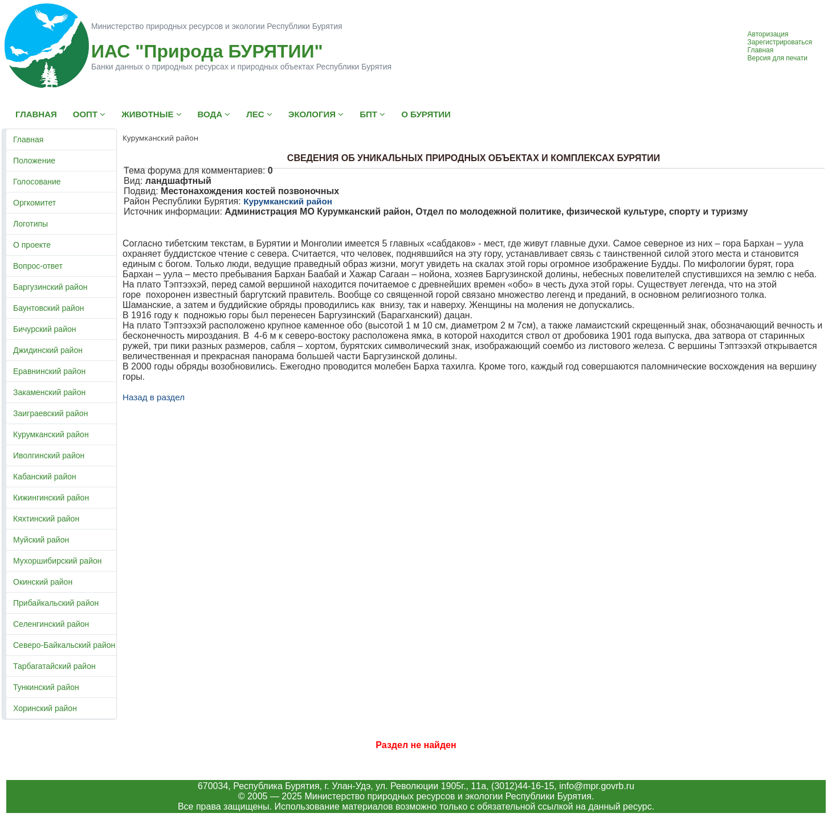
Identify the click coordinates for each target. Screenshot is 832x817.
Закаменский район (49, 392)
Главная (761, 50)
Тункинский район (46, 687)
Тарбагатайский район (54, 666)
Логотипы (30, 223)
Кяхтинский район (46, 518)
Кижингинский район (51, 497)
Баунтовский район (48, 308)
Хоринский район (45, 708)
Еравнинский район (49, 371)
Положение (34, 160)
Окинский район (42, 581)
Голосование (37, 181)
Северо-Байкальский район (64, 645)
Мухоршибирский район (57, 560)
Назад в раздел (154, 397)
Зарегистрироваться (780, 42)
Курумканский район (51, 434)
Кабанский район (44, 476)
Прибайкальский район (56, 602)
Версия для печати (777, 58)
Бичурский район (44, 329)
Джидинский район (48, 350)
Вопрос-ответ (38, 265)
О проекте (32, 244)
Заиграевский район (50, 413)
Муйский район (41, 539)
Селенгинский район (51, 624)
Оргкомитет (34, 202)
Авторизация (768, 34)
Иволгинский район (48, 455)
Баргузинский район (50, 287)
